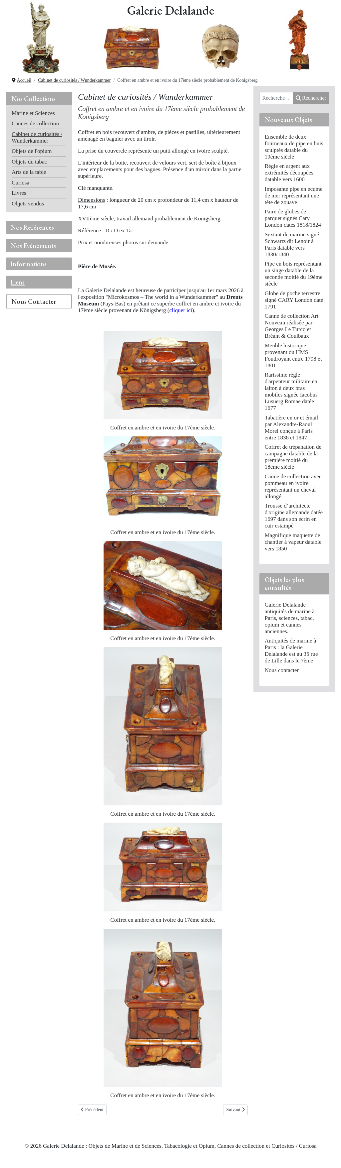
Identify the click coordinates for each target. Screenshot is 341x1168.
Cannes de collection (35, 123)
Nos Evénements (33, 245)
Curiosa (20, 182)
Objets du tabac (29, 162)
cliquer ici (181, 310)
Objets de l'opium (32, 151)
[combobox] (276, 98)
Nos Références (32, 227)
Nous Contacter (33, 301)
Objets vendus (28, 203)
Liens (18, 282)
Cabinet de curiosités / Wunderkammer (37, 137)
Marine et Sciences (33, 113)
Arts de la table (29, 172)
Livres (19, 193)
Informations (29, 264)
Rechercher (311, 98)
